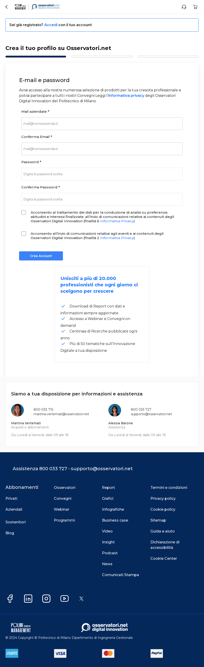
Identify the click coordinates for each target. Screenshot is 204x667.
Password (31, 162)
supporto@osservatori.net (151, 414)
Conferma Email (36, 137)
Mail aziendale (35, 111)
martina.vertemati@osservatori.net (61, 414)
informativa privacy (126, 95)
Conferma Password (40, 187)
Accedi (51, 25)
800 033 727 (141, 409)
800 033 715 (43, 409)
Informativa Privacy (117, 221)
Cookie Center (163, 558)
